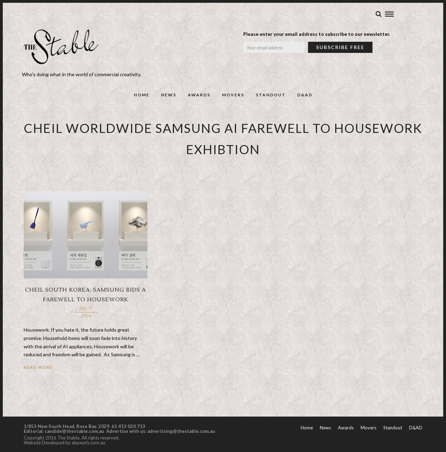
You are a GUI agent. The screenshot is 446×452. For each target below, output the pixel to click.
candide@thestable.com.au (75, 431)
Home (141, 94)
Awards (199, 94)
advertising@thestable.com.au (181, 431)
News (168, 94)
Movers (233, 94)
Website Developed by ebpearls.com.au (64, 442)
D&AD (305, 94)
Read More (38, 367)
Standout (271, 94)
